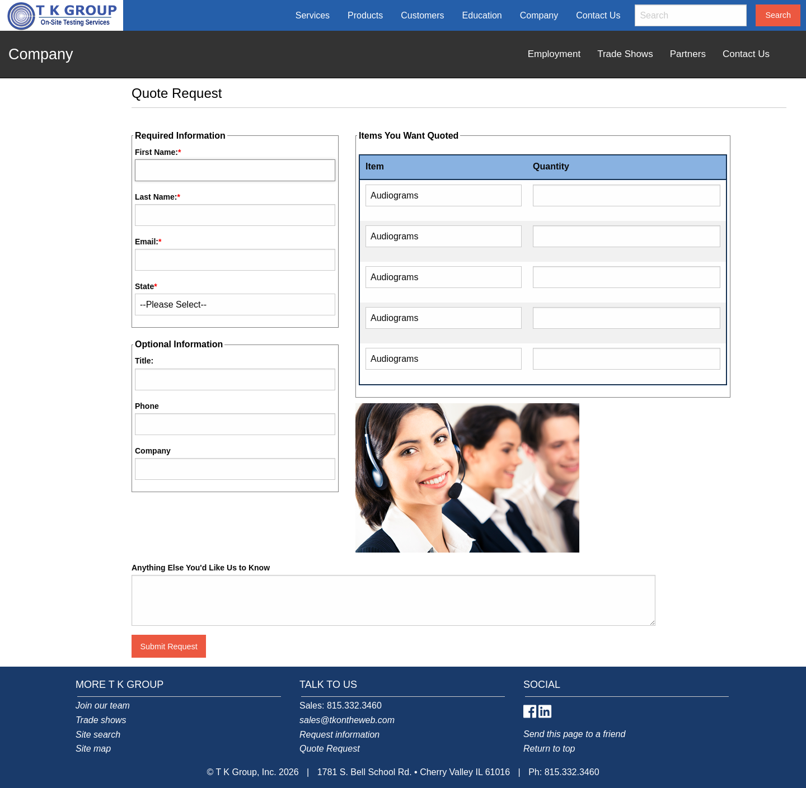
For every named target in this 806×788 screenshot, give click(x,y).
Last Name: (156, 196)
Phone (147, 406)
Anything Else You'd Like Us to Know (201, 567)
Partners (688, 54)
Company (539, 15)
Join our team (103, 705)
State (144, 286)
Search (778, 15)
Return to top (549, 748)
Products (365, 15)
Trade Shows (625, 54)
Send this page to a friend (574, 734)
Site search (98, 734)
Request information (339, 734)
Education (482, 15)
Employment (554, 54)
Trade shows (101, 720)
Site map (93, 748)
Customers (422, 15)
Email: (146, 241)
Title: (144, 360)
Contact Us (598, 15)
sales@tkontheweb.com (347, 720)
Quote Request (329, 748)
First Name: (156, 152)
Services (313, 15)
